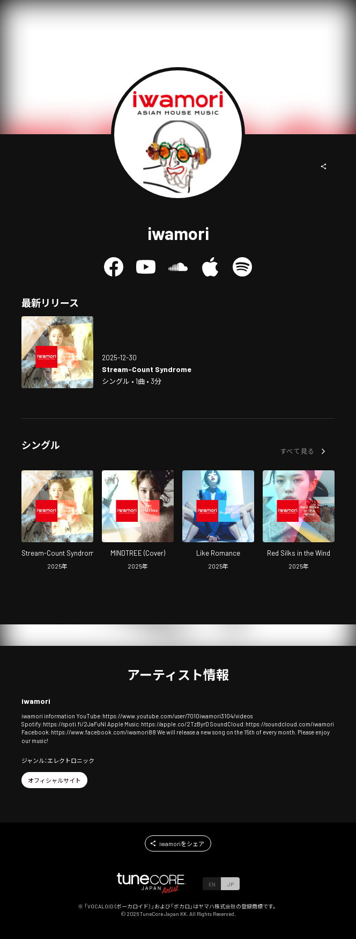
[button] (324, 166)
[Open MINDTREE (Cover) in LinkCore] (138, 521)
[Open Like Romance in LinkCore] (218, 521)
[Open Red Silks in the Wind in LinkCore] (299, 521)
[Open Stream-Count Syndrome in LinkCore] (57, 352)
